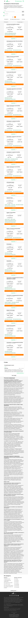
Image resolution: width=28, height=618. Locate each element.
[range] (14, 11)
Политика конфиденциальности (14, 615)
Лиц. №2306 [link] (13, 279)
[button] (4, 1)
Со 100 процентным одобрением (7, 581)
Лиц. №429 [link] (10, 213)
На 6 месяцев (16, 585)
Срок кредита (6, 13)
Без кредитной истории (8, 582)
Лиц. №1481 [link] (12, 106)
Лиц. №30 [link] (12, 137)
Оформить (14, 67)
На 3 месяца (16, 581)
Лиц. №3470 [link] (13, 198)
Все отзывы (14, 375)
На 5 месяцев (16, 584)
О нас (14, 613)
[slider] (14, 12)
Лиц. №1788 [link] (12, 183)
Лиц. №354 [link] (13, 57)
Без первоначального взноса (15, 19)
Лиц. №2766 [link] (12, 167)
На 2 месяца (16, 580)
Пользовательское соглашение (14, 614)
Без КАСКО (6, 19)
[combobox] (20, 22)
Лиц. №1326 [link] (12, 25)
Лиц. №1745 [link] (12, 296)
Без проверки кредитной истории (8, 587)
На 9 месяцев (16, 587)
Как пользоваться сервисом (14, 616)
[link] (10, 595)
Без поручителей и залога (8, 585)
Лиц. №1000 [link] (12, 89)
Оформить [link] (14, 36)
